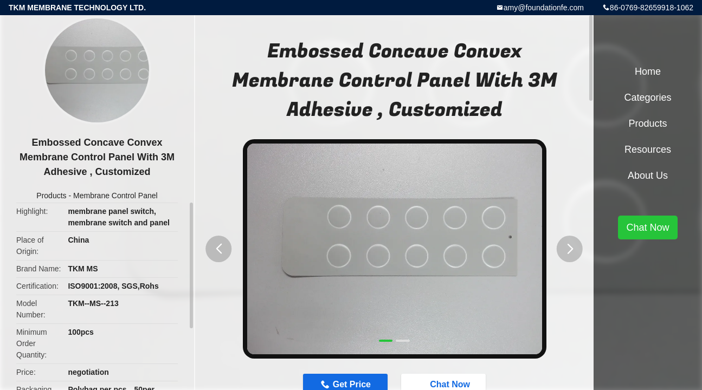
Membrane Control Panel (115, 195)
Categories (647, 97)
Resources (647, 149)
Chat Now (647, 227)
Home (648, 71)
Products (51, 195)
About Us (648, 175)
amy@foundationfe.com (544, 7)
